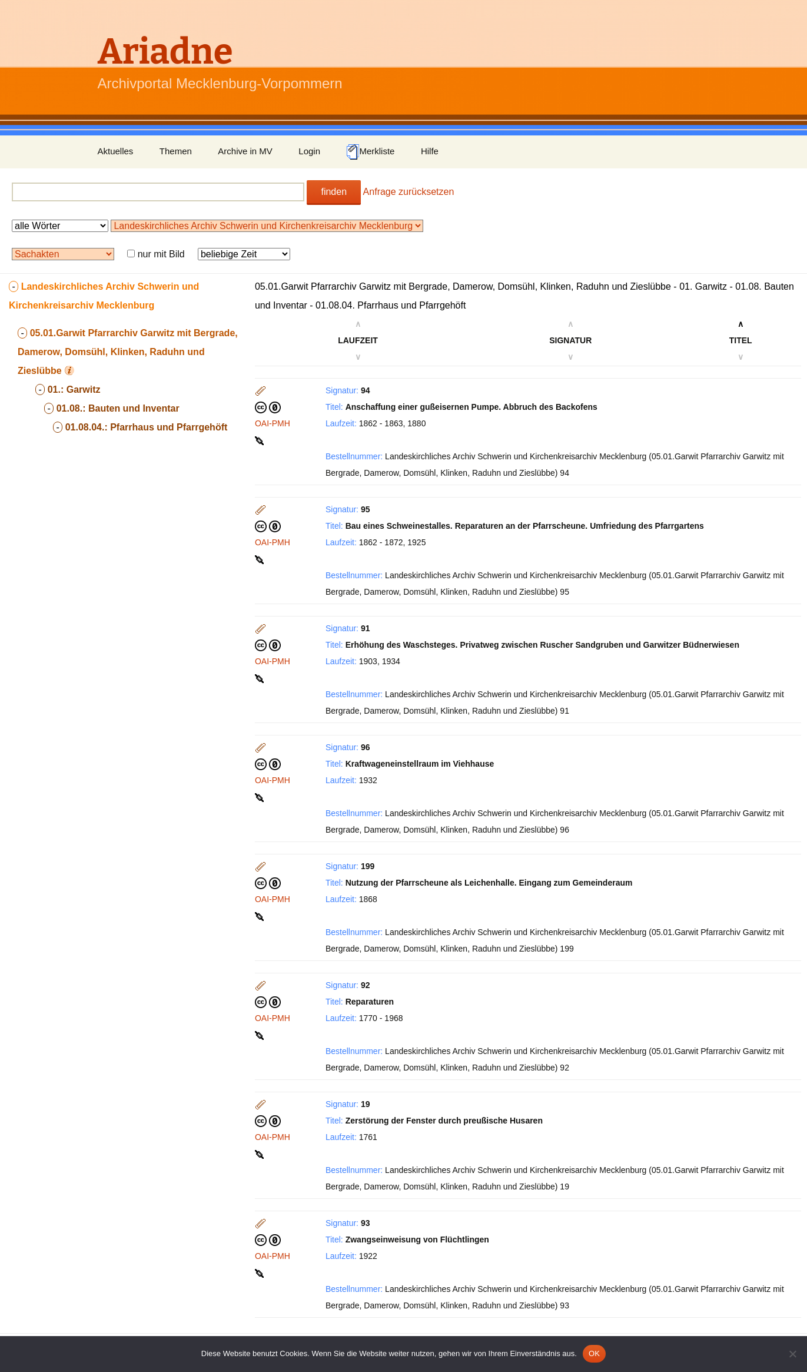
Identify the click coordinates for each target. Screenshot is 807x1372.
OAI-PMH (272, 423)
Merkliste (370, 152)
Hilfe (430, 151)
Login (309, 151)
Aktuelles (116, 151)
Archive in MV (245, 151)
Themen (176, 151)
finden (334, 192)
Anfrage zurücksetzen (408, 192)
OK (594, 1353)
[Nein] (792, 1354)
